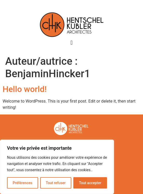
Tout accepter (90, 183)
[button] (71, 43)
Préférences (22, 183)
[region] (57, 167)
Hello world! (25, 89)
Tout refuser (56, 183)
